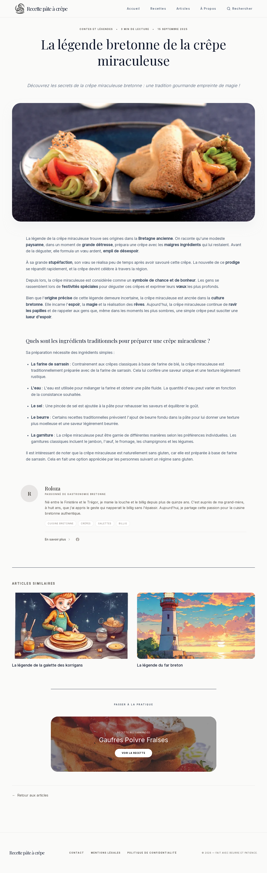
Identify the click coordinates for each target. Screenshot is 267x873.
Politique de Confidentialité (152, 852)
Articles (183, 8)
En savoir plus (58, 539)
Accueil (133, 8)
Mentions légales (105, 852)
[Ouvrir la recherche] (240, 8)
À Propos (208, 8)
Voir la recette (133, 753)
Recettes (158, 8)
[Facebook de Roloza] (77, 539)
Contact (76, 852)
